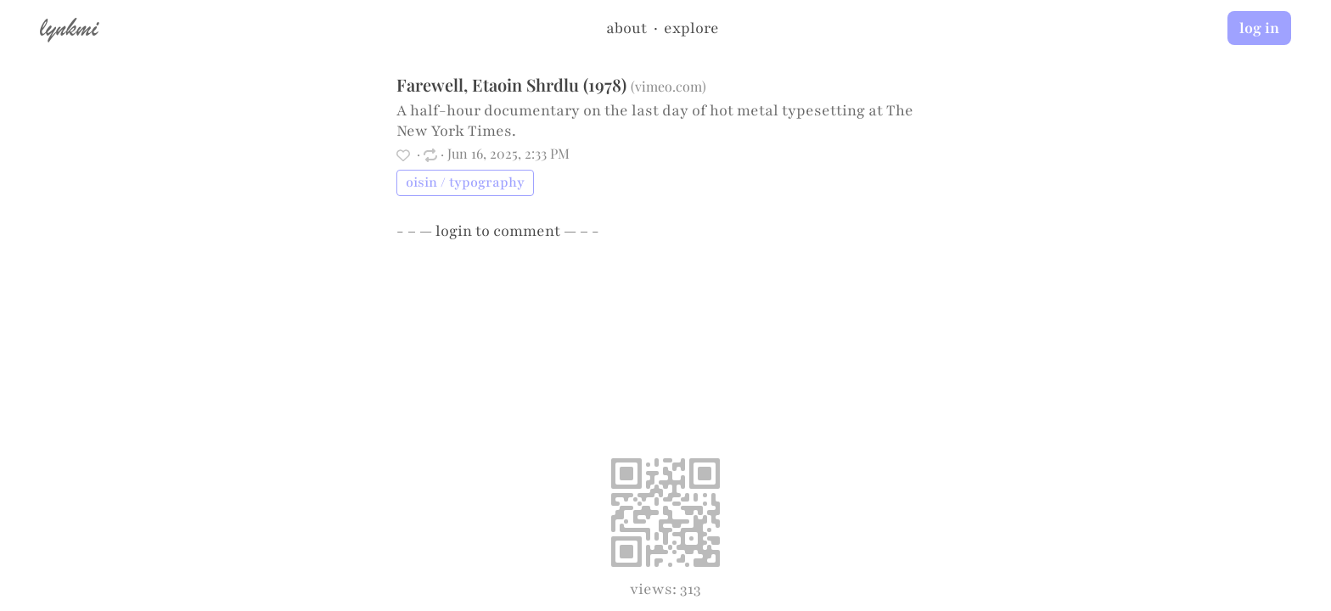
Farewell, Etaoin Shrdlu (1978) (511, 84)
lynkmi (69, 27)
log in (1259, 28)
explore (691, 28)
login (453, 231)
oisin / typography (465, 182)
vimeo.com (668, 86)
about (626, 28)
